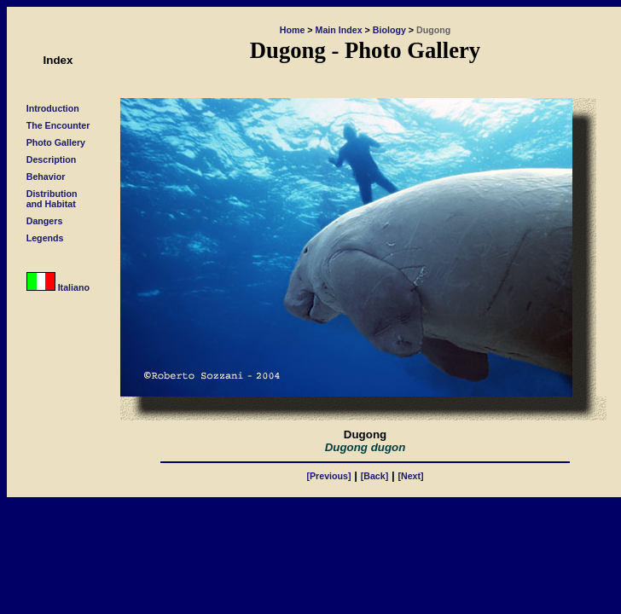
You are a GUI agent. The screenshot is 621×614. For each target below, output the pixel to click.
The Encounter (58, 125)
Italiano (58, 287)
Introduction (52, 108)
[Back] (375, 476)
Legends (45, 238)
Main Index (339, 30)
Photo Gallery (55, 142)
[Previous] (328, 476)
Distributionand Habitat (52, 198)
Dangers (44, 221)
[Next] (410, 476)
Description (51, 159)
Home (292, 30)
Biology (389, 30)
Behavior (46, 176)
